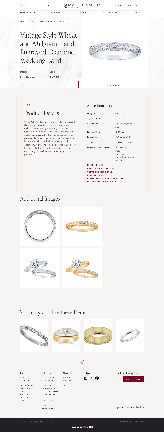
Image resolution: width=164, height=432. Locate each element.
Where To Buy (124, 6)
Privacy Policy (125, 421)
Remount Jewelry (48, 409)
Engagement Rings (28, 389)
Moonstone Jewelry (49, 391)
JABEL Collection (28, 13)
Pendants (24, 394)
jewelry (32, 21)
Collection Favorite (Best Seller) (105, 178)
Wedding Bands (26, 386)
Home (22, 21)
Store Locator (133, 379)
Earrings (23, 400)
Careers (66, 389)
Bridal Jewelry (46, 22)
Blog (65, 386)
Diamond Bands (96, 175)
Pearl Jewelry (46, 400)
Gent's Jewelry (47, 386)
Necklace (45, 397)
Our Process (68, 377)
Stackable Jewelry (48, 403)
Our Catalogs (68, 383)
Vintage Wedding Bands (100, 172)
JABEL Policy (139, 421)
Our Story (67, 380)
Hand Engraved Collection (102, 169)
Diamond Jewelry (48, 389)
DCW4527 (60, 21)
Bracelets (24, 397)
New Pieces (24, 380)
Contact (139, 6)
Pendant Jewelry (48, 394)
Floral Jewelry (47, 406)
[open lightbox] (115, 52)
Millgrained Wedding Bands (102, 181)
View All (23, 377)
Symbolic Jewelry (48, 380)
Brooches (24, 383)
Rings (22, 391)
